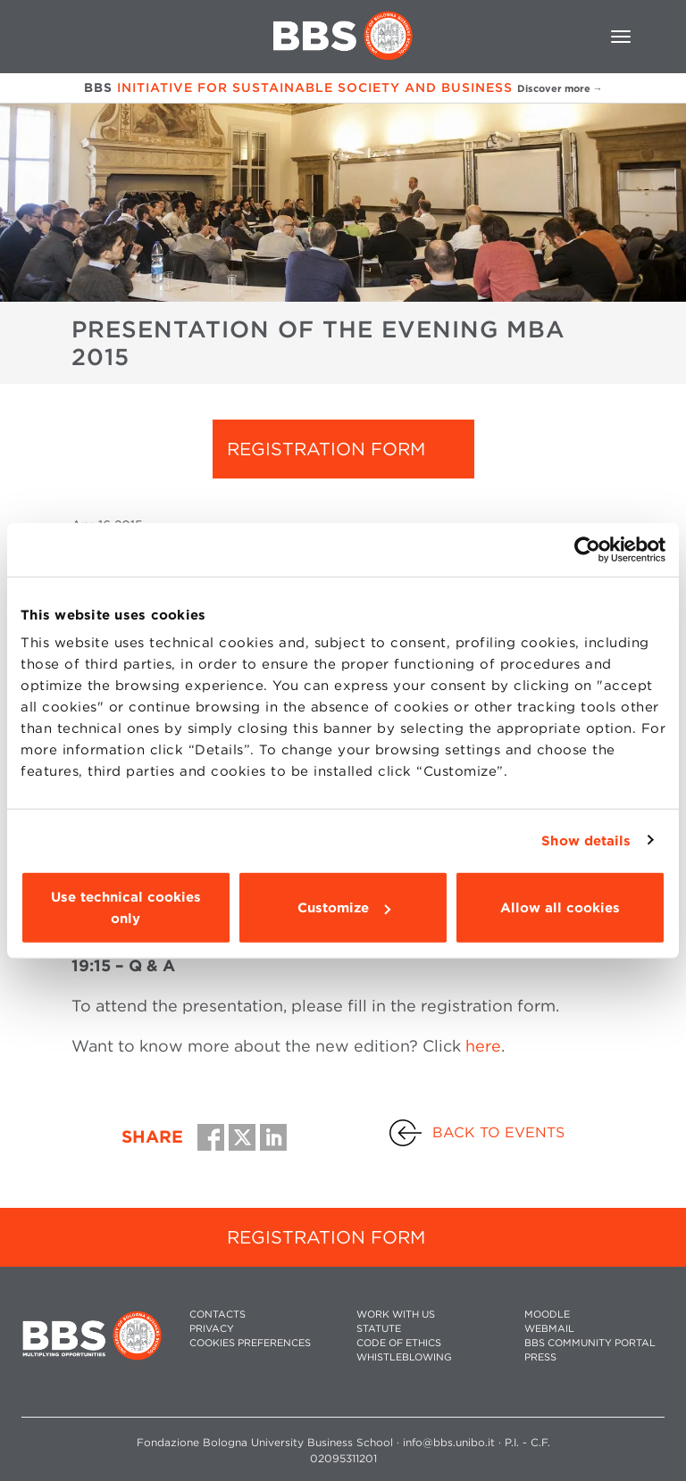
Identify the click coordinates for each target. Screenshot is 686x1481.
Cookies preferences (250, 1343)
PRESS (540, 1357)
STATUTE (378, 1329)
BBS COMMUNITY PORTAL (590, 1343)
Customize (343, 908)
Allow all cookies (560, 908)
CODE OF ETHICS (398, 1343)
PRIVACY (211, 1329)
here (483, 1045)
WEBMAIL (549, 1329)
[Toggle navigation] (620, 36)
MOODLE (547, 1314)
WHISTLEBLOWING (404, 1357)
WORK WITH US (395, 1314)
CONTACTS (217, 1314)
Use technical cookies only (126, 908)
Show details (586, 840)
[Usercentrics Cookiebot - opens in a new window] (587, 549)
